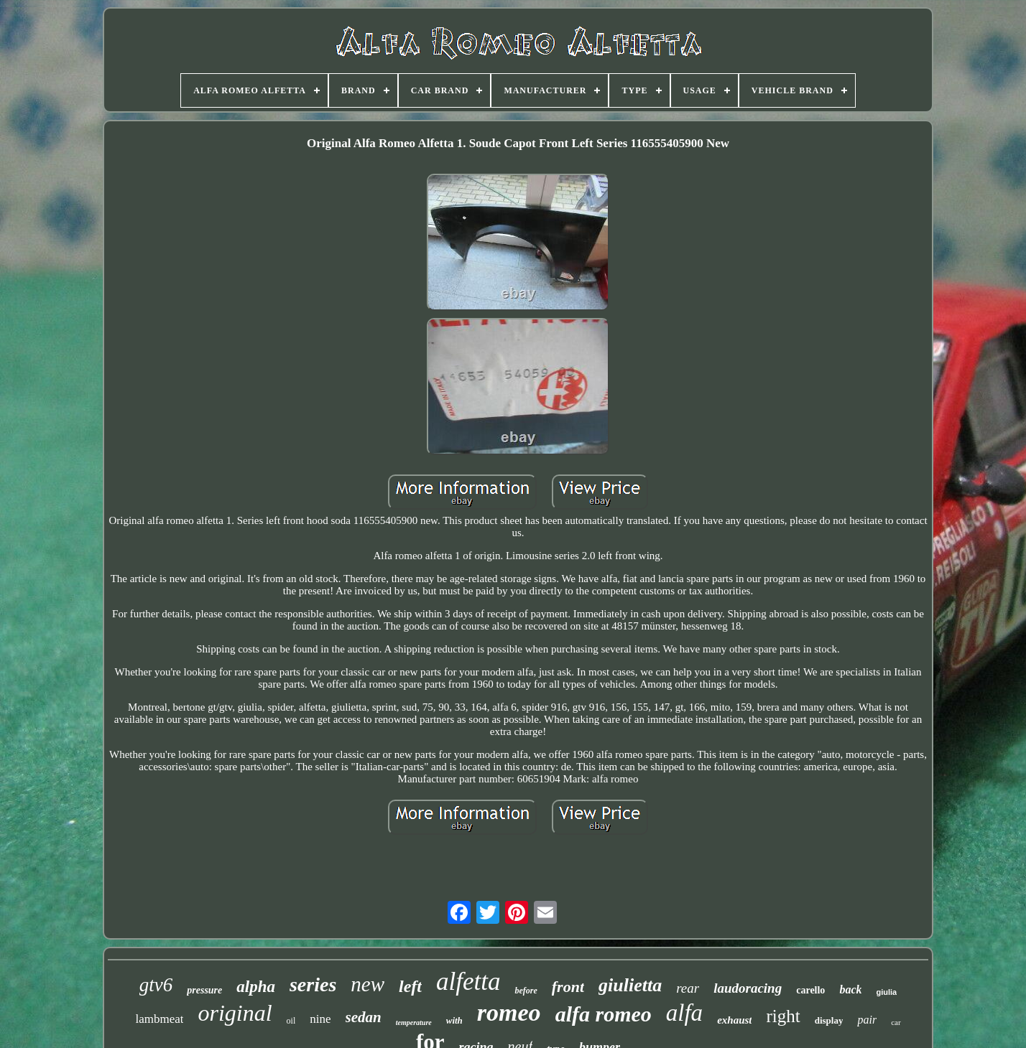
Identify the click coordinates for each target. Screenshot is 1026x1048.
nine (320, 1019)
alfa (684, 1013)
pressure (204, 990)
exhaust (734, 1020)
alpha (255, 987)
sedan (364, 1017)
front (568, 987)
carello (810, 990)
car (895, 1022)
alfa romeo (603, 1014)
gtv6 (156, 985)
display (829, 1020)
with (454, 1020)
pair (867, 1020)
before (525, 991)
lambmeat (159, 1019)
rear (687, 988)
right (783, 1016)
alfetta (468, 982)
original (235, 1013)
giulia (886, 992)
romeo (509, 1012)
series (313, 984)
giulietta (630, 985)
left (410, 986)
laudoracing (747, 988)
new (367, 984)
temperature (414, 1022)
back (850, 989)
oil (291, 1021)
